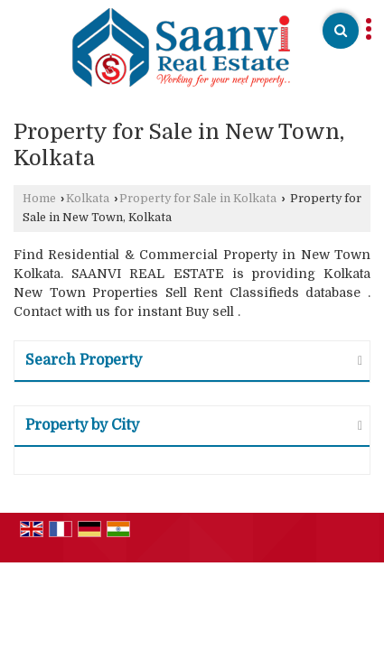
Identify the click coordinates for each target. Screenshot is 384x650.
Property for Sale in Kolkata (197, 198)
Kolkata (87, 198)
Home (39, 198)
